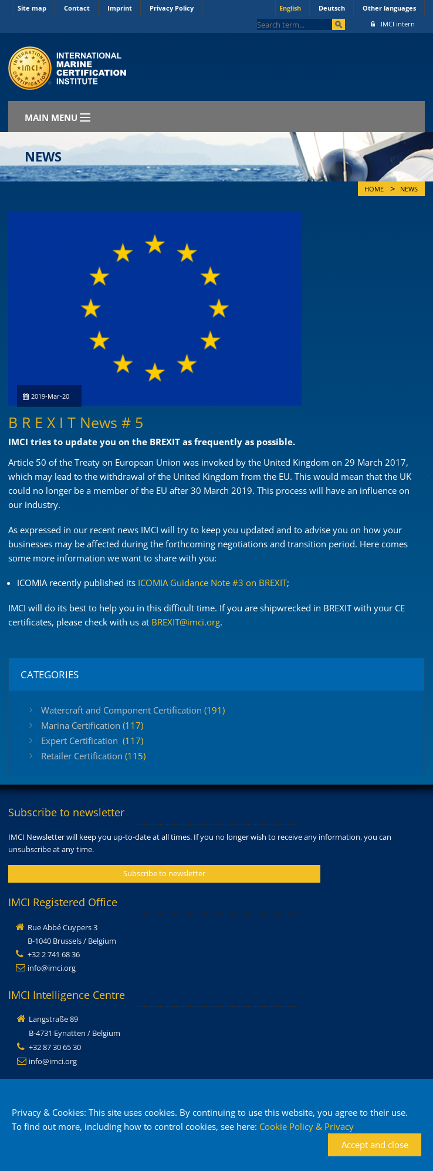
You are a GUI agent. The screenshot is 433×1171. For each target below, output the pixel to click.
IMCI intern (393, 23)
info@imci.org (52, 968)
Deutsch (332, 8)
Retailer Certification (93, 756)
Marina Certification (92, 725)
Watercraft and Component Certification (133, 710)
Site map (32, 8)
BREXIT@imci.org (185, 622)
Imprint (119, 8)
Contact (77, 8)
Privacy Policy (172, 8)
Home (374, 189)
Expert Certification (92, 740)
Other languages (389, 8)
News (409, 189)
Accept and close (374, 1144)
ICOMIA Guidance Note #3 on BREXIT (212, 582)
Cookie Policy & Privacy (306, 1126)
